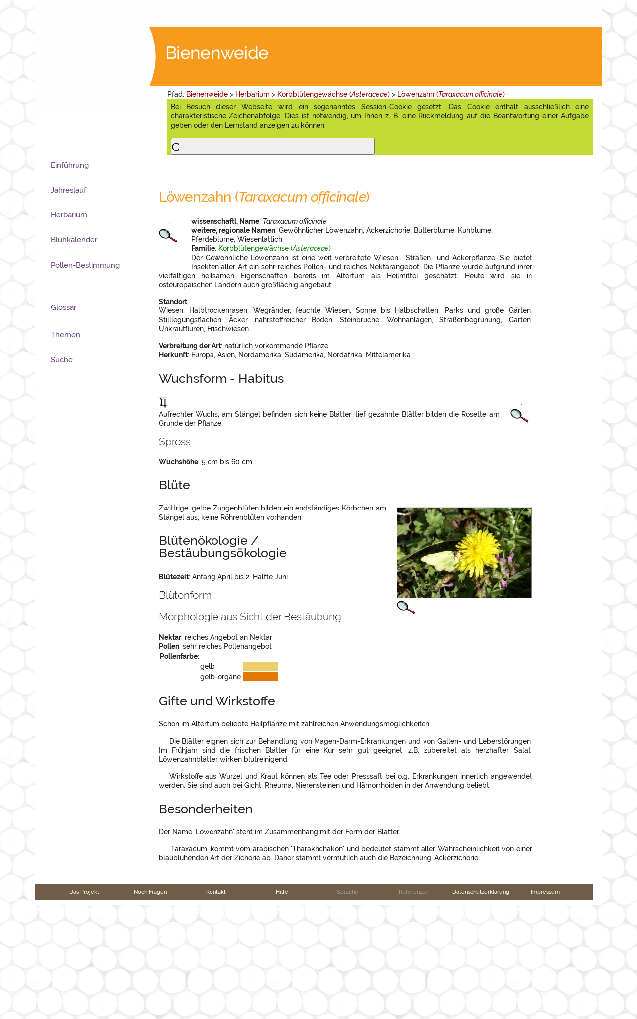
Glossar (63, 307)
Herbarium (252, 94)
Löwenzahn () (451, 94)
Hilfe (282, 1006)
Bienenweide (207, 94)
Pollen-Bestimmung (85, 265)
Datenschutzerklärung (480, 1006)
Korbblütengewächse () (333, 94)
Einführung (70, 165)
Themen (65, 334)
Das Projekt (84, 1006)
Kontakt (216, 1006)
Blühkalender (74, 239)
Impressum (545, 1006)
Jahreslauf (68, 190)
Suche (62, 359)
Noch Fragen (150, 1006)
